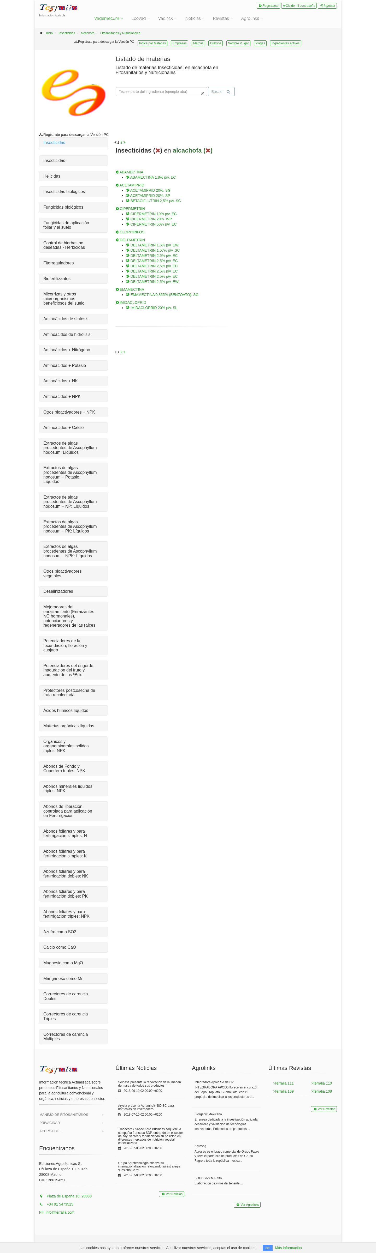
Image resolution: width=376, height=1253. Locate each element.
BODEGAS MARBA (208, 1178)
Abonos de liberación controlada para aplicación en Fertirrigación (67, 811)
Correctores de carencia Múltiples (65, 1036)
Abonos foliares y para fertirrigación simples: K (65, 853)
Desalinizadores (58, 591)
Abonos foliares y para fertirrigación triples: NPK (66, 914)
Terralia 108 (322, 1091)
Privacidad (49, 1123)
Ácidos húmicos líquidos (65, 710)
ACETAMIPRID (130, 185)
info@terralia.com (56, 1212)
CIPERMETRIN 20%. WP (149, 219)
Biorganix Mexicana (208, 1114)
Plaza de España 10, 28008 (65, 1196)
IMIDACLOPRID (131, 302)
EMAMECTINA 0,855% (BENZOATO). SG (162, 295)
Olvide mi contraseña (299, 6)
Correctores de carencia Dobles (65, 996)
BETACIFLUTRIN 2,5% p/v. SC (153, 201)
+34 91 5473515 (56, 1204)
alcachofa (87, 33)
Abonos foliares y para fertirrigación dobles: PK (65, 893)
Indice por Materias (152, 43)
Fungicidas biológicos (63, 207)
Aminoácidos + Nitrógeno (66, 350)
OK (268, 1248)
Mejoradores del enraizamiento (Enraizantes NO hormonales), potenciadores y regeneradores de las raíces (69, 616)
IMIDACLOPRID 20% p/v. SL (151, 308)
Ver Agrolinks (247, 1205)
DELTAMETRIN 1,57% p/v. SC (153, 250)
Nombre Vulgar (238, 43)
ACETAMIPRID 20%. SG (148, 190)
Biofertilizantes (56, 278)
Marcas (198, 43)
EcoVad (138, 18)
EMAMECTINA (130, 289)
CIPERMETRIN (130, 209)
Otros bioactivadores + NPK (69, 412)
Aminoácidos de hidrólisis (67, 334)
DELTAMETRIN (130, 240)
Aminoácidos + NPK (62, 396)
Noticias (193, 18)
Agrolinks (250, 18)
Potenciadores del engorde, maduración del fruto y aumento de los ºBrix (69, 670)
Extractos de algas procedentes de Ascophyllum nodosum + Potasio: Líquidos (70, 474)
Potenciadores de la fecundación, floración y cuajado (65, 645)
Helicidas (51, 176)
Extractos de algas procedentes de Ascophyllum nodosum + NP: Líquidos (70, 502)
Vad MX (165, 18)
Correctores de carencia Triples (65, 1016)
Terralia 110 (322, 1083)
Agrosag (200, 1146)
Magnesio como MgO (63, 963)
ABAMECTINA (129, 172)
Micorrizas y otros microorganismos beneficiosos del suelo (63, 298)
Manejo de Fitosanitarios (63, 1115)
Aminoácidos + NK (60, 381)
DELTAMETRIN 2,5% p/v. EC (152, 255)
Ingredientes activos (285, 43)
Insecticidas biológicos (64, 191)
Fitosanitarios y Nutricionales (120, 33)
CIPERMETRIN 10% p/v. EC (151, 214)
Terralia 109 (283, 1091)
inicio (48, 33)
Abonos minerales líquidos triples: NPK (67, 788)
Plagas (260, 43)
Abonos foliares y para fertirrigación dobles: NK (65, 873)
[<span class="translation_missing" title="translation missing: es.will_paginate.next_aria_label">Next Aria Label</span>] (125, 142)
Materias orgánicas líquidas (68, 726)
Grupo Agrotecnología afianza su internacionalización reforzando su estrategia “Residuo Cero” (149, 1166)
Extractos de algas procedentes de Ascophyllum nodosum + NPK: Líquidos (70, 551)
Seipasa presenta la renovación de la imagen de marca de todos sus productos (149, 1083)
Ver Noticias (172, 1194)
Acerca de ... (51, 1131)
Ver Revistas (324, 1109)
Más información (288, 1248)
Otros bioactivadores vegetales (62, 573)
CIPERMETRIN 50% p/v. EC (151, 224)
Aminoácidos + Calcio (63, 427)
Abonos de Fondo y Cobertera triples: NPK (64, 768)
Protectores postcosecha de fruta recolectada (69, 692)
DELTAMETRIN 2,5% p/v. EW (152, 282)
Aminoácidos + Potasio (64, 365)
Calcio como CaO (59, 947)
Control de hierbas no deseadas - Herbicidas (64, 245)
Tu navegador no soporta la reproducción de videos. (282, 75)
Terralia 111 (283, 1083)
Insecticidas (66, 33)
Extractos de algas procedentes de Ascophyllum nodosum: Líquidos (70, 448)
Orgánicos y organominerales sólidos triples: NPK (66, 746)
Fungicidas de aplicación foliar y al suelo (66, 225)
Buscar (220, 91)
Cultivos (215, 43)
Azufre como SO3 (59, 932)
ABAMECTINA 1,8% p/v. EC (151, 177)
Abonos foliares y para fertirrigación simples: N (65, 833)
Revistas (221, 18)
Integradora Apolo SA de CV (214, 1082)
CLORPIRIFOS (130, 232)
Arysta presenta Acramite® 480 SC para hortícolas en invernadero (146, 1107)
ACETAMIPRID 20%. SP (148, 195)
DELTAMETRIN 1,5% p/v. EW (152, 245)
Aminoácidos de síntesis (66, 319)
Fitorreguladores (58, 263)
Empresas (179, 43)
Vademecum (106, 18)
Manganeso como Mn (63, 978)
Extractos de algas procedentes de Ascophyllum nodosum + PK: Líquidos (70, 526)
